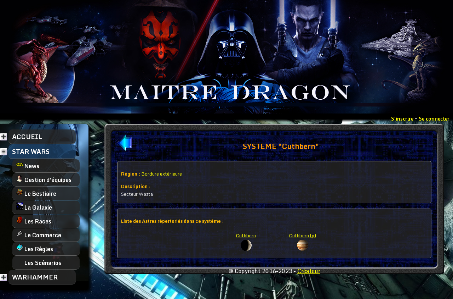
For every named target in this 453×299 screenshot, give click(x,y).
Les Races (33, 221)
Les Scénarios (38, 262)
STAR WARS (31, 151)
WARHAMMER (35, 277)
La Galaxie (34, 207)
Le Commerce (38, 235)
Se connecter (434, 118)
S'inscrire (402, 118)
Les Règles (34, 249)
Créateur (308, 271)
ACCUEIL (27, 136)
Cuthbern (246, 235)
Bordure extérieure (161, 174)
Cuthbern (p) (302, 235)
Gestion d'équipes (43, 179)
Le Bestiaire (36, 193)
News (27, 166)
